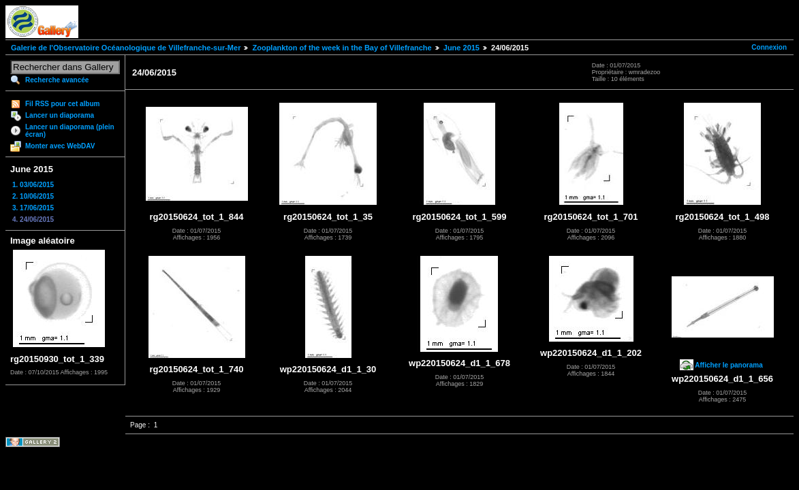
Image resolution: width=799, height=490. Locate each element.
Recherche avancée (57, 80)
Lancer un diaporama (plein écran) (69, 130)
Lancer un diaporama (59, 115)
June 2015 (461, 48)
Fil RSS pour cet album (62, 104)
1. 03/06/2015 (33, 185)
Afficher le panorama (728, 365)
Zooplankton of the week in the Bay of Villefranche (341, 48)
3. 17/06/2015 (33, 208)
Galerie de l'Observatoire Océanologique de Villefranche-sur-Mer (125, 48)
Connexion (769, 47)
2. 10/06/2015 (33, 196)
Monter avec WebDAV (60, 146)
